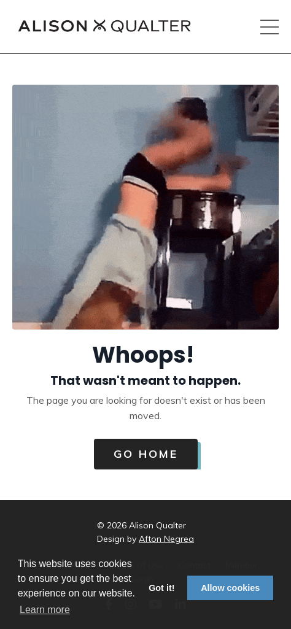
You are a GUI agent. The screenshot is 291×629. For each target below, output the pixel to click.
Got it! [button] (161, 588)
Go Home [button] (146, 454)
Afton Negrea (166, 538)
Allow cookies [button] (230, 588)
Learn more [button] (45, 609)
